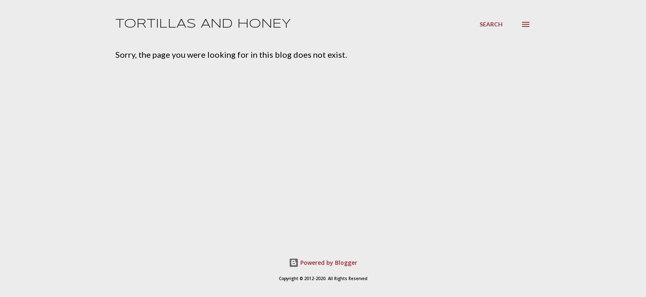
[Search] (491, 24)
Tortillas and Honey (203, 24)
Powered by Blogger (323, 262)
